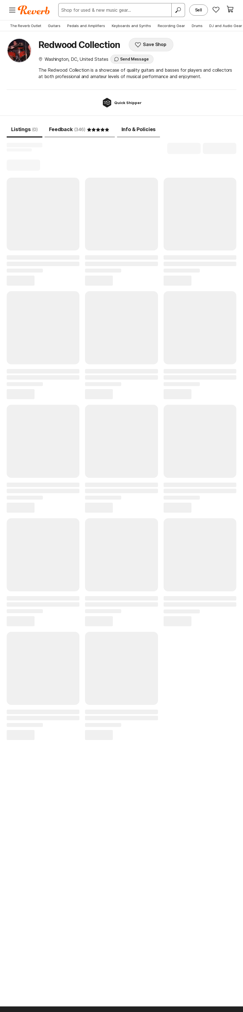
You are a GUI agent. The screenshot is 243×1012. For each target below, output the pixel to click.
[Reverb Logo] (34, 10)
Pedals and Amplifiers (86, 25)
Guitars (54, 25)
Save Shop (150, 44)
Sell (198, 10)
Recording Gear (171, 25)
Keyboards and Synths (131, 25)
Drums (197, 25)
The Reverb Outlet (25, 25)
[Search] (178, 10)
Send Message (131, 59)
